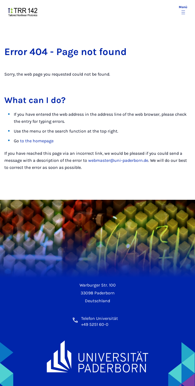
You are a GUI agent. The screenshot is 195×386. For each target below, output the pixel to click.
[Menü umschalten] (183, 10)
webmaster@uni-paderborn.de (118, 160)
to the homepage (37, 140)
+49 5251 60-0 (94, 324)
